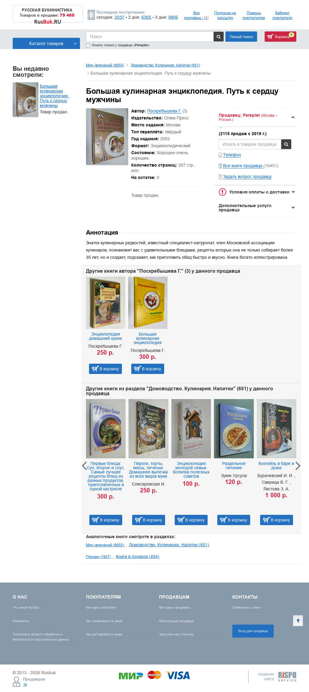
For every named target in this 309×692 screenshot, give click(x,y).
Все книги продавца (243, 165)
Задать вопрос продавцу (247, 176)
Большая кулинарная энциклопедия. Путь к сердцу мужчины (54, 96)
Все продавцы (196, 15)
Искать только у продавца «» (118, 45)
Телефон (232, 154)
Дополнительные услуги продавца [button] (245, 207)
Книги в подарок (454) (137, 556)
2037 (119, 17)
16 (25, 684)
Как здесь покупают (101, 607)
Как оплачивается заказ (104, 621)
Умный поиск (241, 36)
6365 (146, 17)
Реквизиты (21, 621)
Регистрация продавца (176, 621)
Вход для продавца (253, 631)
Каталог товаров (53, 43)
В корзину (109, 368)
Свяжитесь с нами (246, 607)
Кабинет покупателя (282, 15)
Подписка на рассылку (225, 15)
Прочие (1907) (99, 556)
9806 (173, 17)
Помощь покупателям (254, 15)
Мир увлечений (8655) (105, 65)
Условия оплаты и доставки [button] (259, 192)
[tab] (255, 117)
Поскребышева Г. (164, 111)
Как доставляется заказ (104, 634)
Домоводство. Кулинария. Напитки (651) (165, 65)
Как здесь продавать (175, 607)
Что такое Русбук (26, 607)
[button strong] (255, 117)
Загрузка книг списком (176, 634)
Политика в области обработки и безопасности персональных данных (41, 637)
